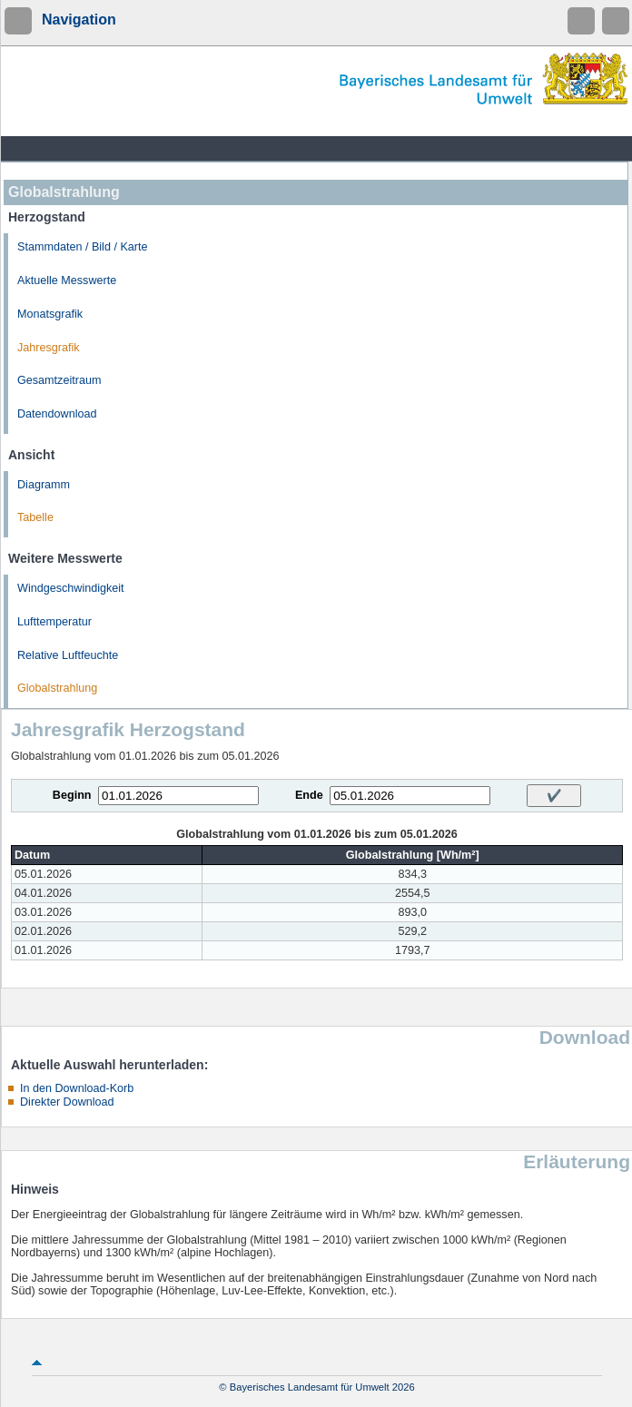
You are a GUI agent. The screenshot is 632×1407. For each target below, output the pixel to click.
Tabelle (35, 517)
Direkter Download (67, 1102)
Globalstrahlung (57, 688)
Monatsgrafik (50, 314)
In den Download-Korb (76, 1088)
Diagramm (43, 484)
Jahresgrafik (48, 347)
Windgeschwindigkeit (70, 588)
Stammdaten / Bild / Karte (82, 247)
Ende (309, 795)
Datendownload (57, 414)
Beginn (72, 795)
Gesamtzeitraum (59, 380)
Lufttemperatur (54, 621)
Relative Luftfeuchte (67, 655)
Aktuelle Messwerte (66, 280)
